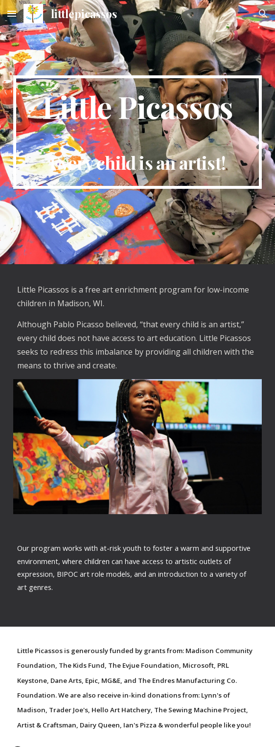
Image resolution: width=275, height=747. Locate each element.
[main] (137, 131)
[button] (11, 13)
